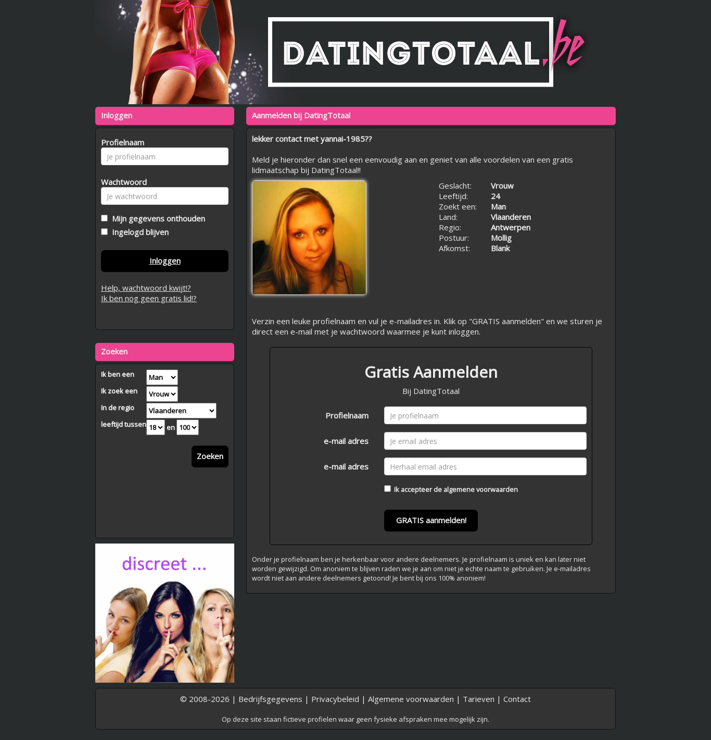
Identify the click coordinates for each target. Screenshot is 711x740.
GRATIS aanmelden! (431, 520)
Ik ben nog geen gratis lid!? (149, 298)
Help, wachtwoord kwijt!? (146, 287)
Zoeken (210, 456)
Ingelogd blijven (138, 232)
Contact (517, 699)
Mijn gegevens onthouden (156, 218)
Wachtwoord (121, 182)
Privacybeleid (335, 699)
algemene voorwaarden (480, 489)
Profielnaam (347, 415)
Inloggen (165, 260)
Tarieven (478, 699)
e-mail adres (346, 441)
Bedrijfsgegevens (270, 699)
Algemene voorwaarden (411, 699)
